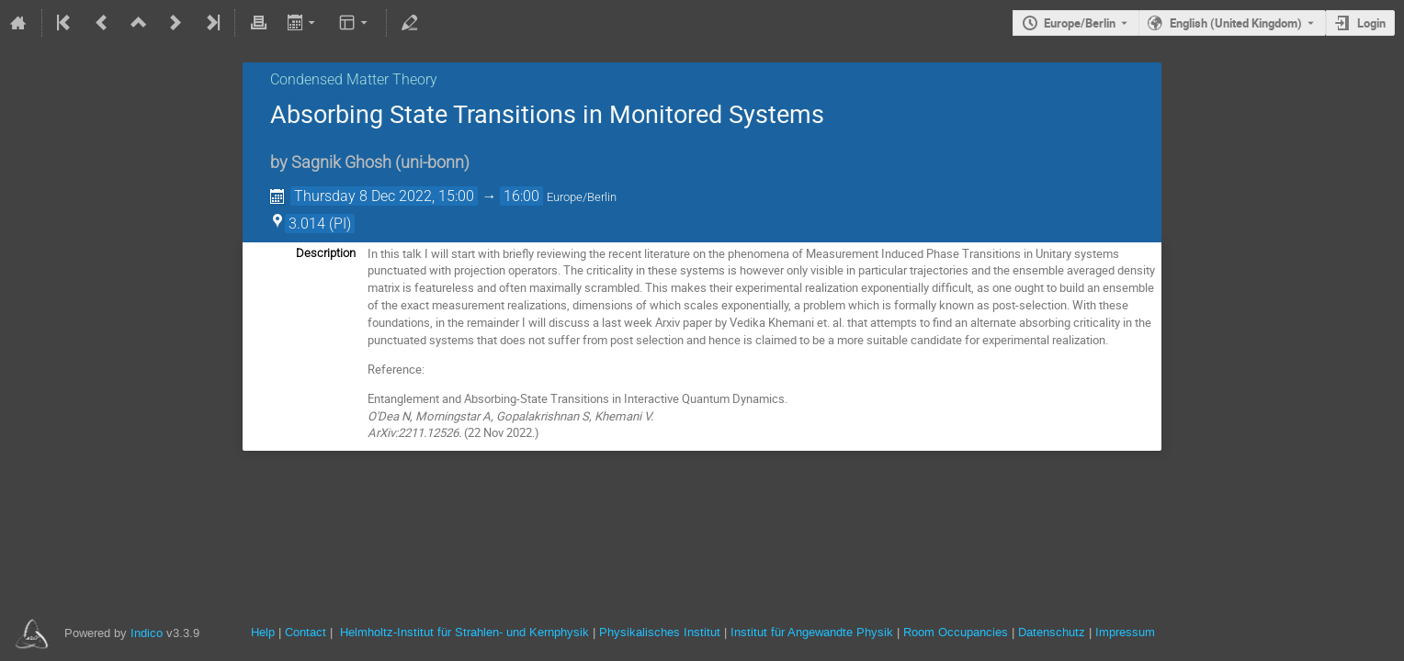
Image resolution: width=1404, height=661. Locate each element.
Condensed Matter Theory (353, 79)
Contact (305, 632)
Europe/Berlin (1079, 23)
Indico (146, 633)
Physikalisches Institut (659, 632)
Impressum (1125, 632)
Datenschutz (1051, 632)
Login (1371, 23)
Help (263, 632)
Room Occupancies (956, 632)
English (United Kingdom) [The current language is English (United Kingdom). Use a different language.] (1236, 23)
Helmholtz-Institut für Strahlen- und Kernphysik (464, 632)
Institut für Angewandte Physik (812, 632)
